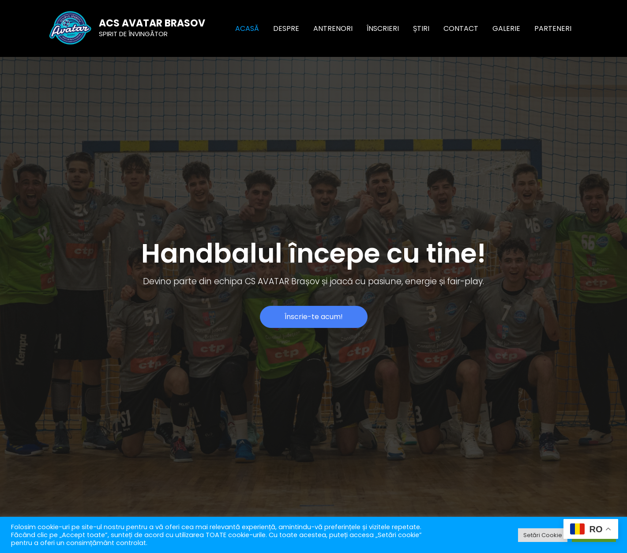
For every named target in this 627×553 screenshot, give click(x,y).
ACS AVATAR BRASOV (152, 23)
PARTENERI (552, 28)
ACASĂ (247, 28)
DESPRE (286, 28)
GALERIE (506, 28)
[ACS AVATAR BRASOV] (70, 28)
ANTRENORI (333, 28)
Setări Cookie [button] (542, 535)
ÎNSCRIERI (383, 28)
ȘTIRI (421, 28)
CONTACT (460, 28)
